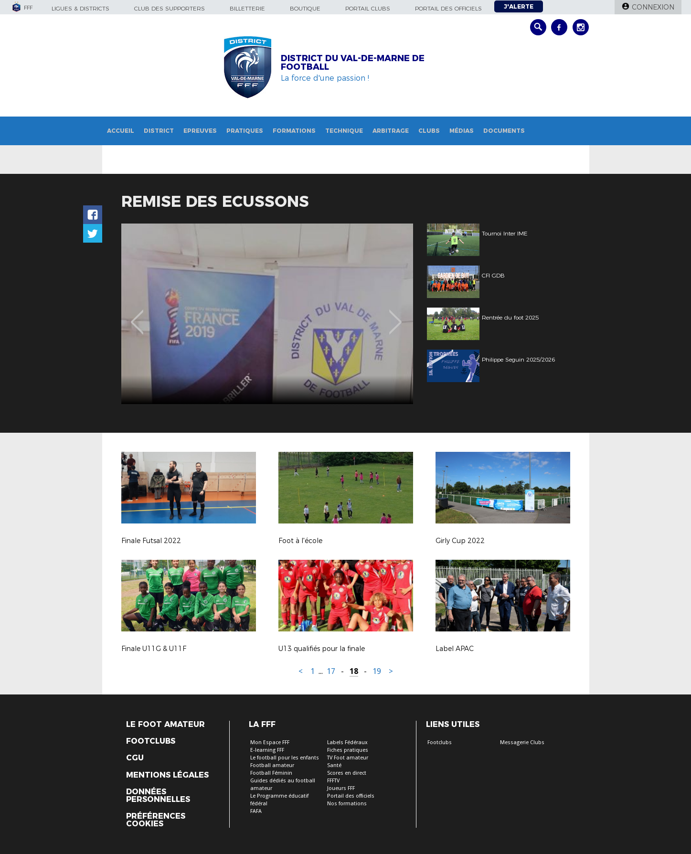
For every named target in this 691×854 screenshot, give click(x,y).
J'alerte (518, 6)
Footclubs (150, 741)
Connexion (653, 7)
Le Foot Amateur (165, 724)
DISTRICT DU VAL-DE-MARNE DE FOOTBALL (353, 62)
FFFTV (333, 781)
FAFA (256, 811)
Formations (294, 130)
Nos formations (347, 804)
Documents (504, 130)
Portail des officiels (448, 8)
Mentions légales (167, 775)
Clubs (429, 130)
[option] (267, 314)
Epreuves (200, 130)
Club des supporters (169, 8)
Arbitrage (390, 130)
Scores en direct (346, 773)
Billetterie (247, 8)
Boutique (305, 8)
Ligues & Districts (80, 8)
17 (331, 671)
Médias (461, 130)
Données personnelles (158, 795)
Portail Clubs (367, 8)
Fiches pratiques (347, 750)
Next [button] (395, 315)
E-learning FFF (267, 750)
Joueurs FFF (341, 788)
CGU (135, 758)
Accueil (120, 130)
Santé (334, 765)
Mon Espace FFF (269, 742)
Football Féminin (271, 773)
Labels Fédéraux (347, 742)
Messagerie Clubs (522, 742)
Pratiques (244, 130)
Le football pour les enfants (284, 758)
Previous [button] (136, 315)
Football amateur (272, 765)
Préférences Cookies (155, 820)
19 (376, 671)
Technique (344, 130)
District (159, 130)
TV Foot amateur (347, 758)
